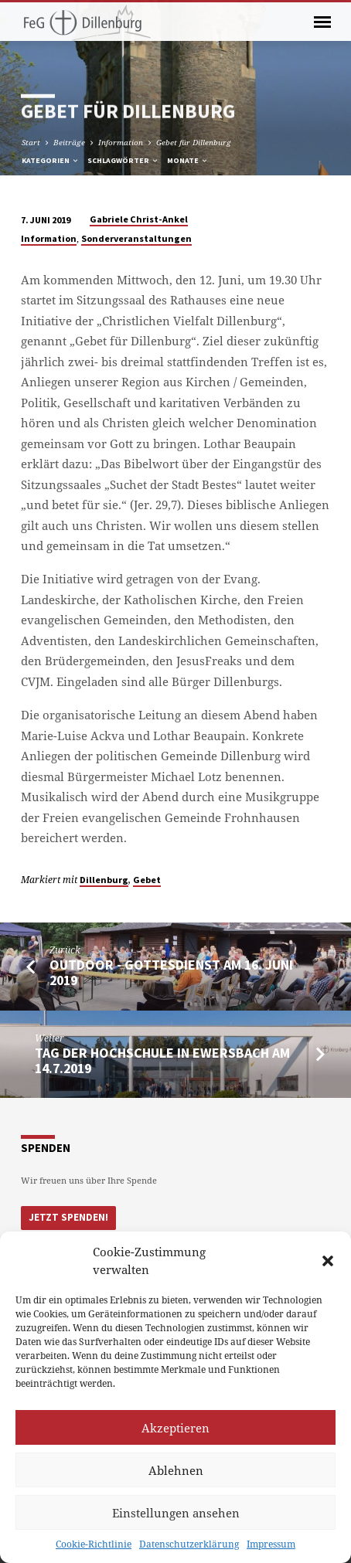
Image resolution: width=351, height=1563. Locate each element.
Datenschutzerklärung (189, 1544)
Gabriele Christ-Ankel (139, 219)
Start (31, 142)
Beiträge (69, 142)
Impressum (271, 1544)
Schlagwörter (123, 160)
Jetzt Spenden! (68, 1217)
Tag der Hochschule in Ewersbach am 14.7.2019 (162, 1060)
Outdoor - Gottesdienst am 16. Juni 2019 (171, 972)
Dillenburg (104, 879)
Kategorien (51, 160)
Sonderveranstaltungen (136, 238)
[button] (328, 1261)
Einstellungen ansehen (176, 1513)
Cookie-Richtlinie (93, 1544)
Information (120, 142)
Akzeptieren (175, 1428)
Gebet (147, 879)
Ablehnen (175, 1470)
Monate (188, 160)
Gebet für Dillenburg (193, 142)
